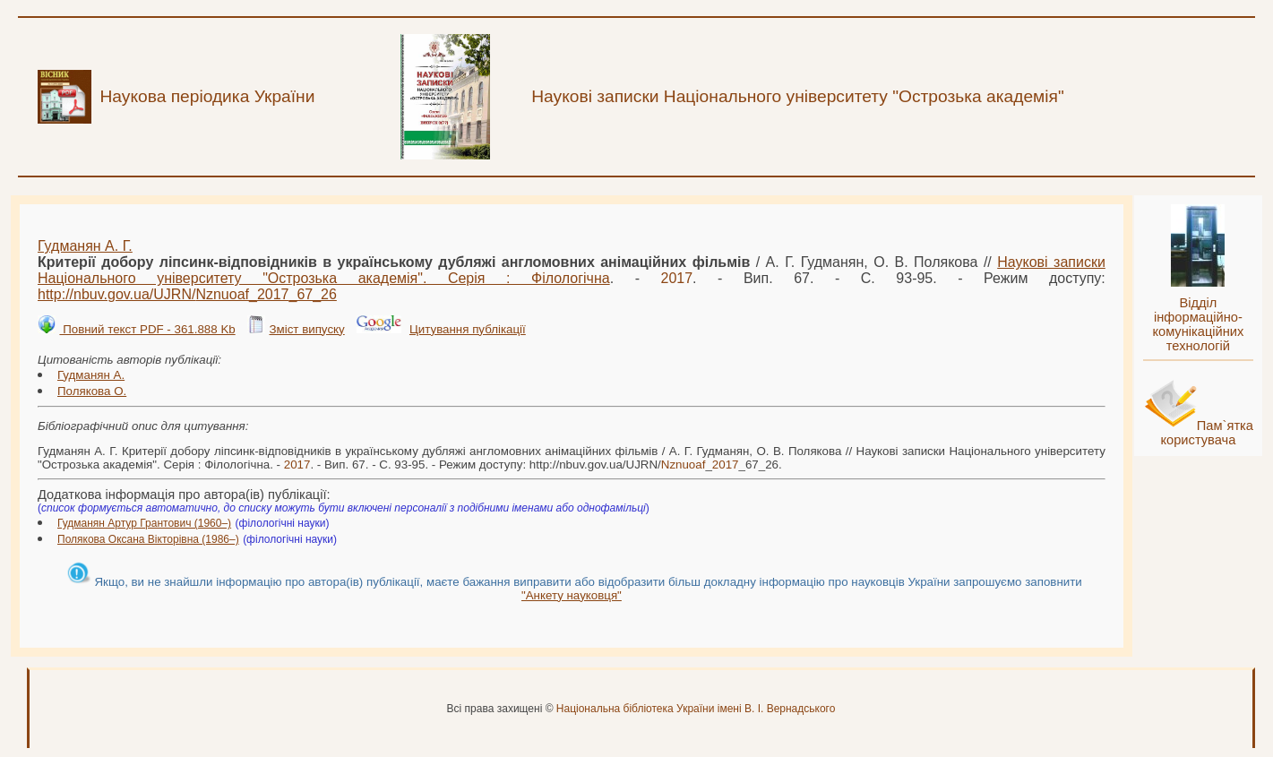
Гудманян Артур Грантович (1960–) (144, 523)
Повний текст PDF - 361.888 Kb (147, 329)
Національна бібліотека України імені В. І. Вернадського (696, 708)
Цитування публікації (467, 329)
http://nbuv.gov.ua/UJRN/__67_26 (187, 294)
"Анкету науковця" (571, 595)
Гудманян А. (91, 375)
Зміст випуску (306, 329)
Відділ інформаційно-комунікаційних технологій (1197, 324)
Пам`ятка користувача (1206, 432)
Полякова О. (91, 391)
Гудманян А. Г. (85, 246)
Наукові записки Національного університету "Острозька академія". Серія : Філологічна (571, 270)
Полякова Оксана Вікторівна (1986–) (148, 539)
